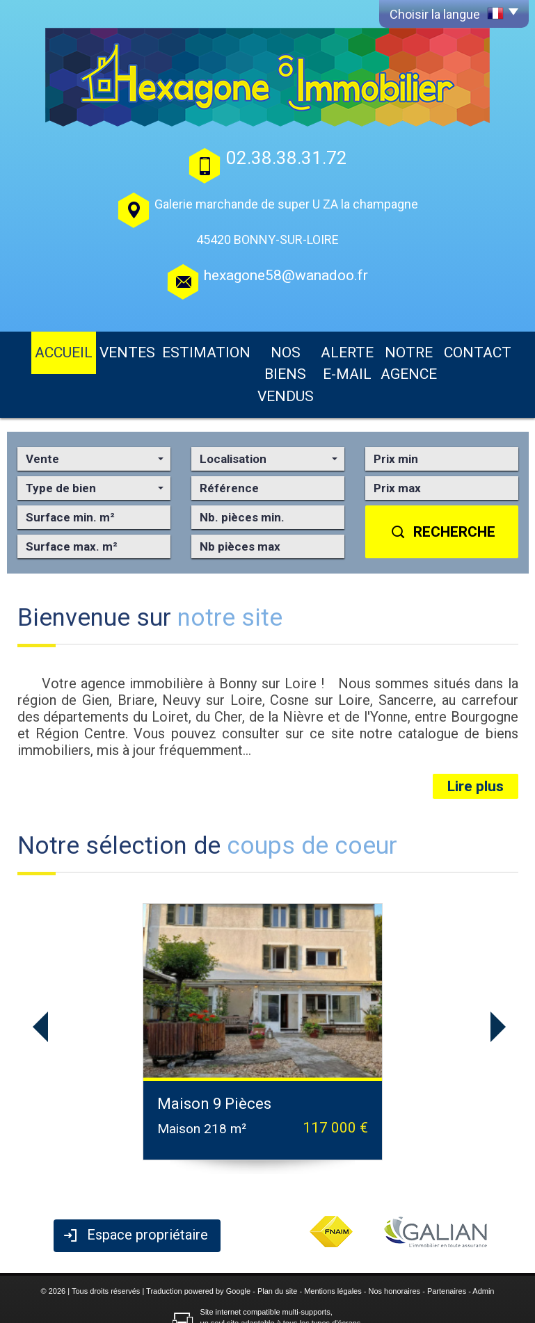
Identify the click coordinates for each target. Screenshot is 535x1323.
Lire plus (475, 735)
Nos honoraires (395, 1239)
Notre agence (417, 349)
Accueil (43, 349)
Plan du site (277, 1239)
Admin (483, 1239)
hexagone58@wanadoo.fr (286, 275)
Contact (488, 349)
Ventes (95, 349)
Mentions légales (333, 1239)
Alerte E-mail (333, 349)
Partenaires (446, 1239)
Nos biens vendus (241, 349)
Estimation (155, 349)
